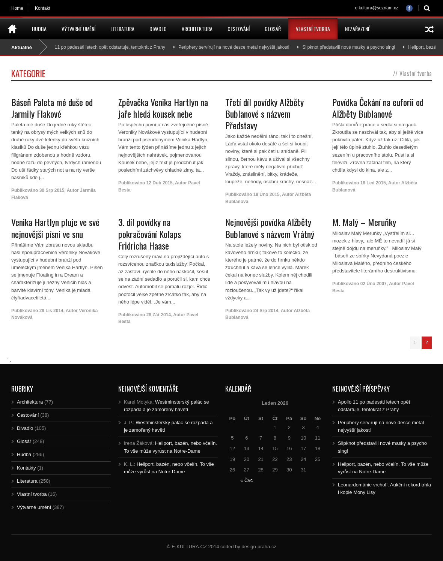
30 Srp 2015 (52, 190)
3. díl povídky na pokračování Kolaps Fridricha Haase (149, 233)
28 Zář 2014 (158, 314)
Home (17, 8)
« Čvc (246, 480)
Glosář (273, 29)
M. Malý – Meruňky (364, 222)
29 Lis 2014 (51, 310)
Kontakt (42, 8)
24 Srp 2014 (266, 310)
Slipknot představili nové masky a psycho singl (351, 47)
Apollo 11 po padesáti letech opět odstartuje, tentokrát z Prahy (106, 47)
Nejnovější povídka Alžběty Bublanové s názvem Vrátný (269, 227)
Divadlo (158, 29)
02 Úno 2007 (373, 283)
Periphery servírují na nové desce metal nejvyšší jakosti (236, 47)
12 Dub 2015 (159, 183)
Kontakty (26, 468)
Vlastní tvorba (313, 29)
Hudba (39, 29)
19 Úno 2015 (266, 194)
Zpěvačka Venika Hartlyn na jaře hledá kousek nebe (163, 107)
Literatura (122, 29)
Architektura (197, 29)
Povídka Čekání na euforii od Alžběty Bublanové (377, 107)
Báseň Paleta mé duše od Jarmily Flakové (52, 107)
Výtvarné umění (78, 29)
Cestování (239, 29)
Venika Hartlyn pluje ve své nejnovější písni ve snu (55, 227)
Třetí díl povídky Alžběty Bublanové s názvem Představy (264, 113)
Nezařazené (357, 29)
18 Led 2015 (373, 183)
